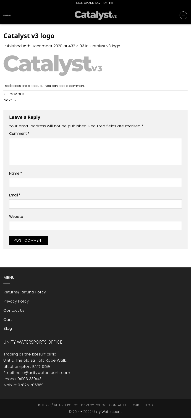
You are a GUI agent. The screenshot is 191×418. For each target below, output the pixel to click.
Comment (19, 133)
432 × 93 (76, 46)
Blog (7, 328)
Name (15, 173)
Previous (13, 94)
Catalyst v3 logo (105, 46)
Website (16, 216)
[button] (111, 3)
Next (10, 100)
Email (14, 195)
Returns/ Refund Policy (24, 292)
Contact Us (13, 310)
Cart (7, 319)
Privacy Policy (16, 301)
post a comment (71, 86)
